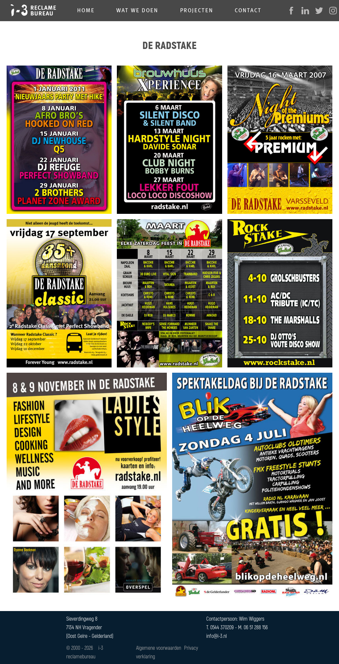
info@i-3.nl (216, 636)
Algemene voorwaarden (158, 647)
